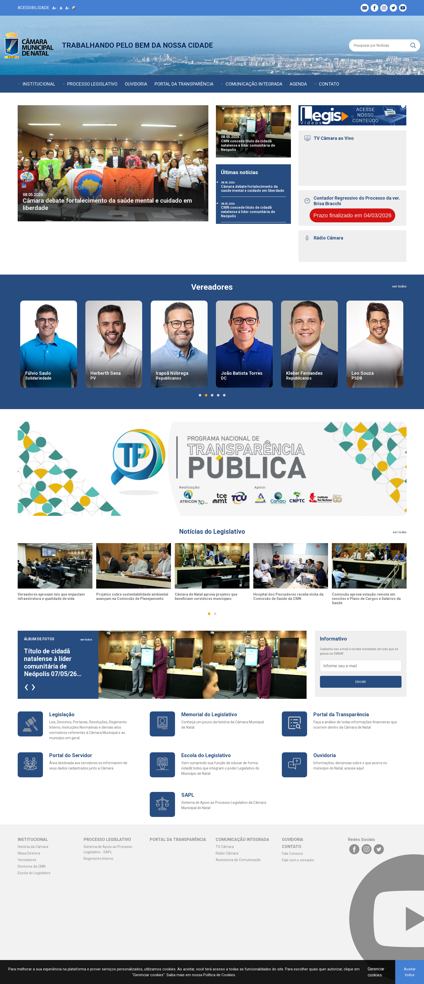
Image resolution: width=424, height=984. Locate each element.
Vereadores (27, 860)
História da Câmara (33, 847)
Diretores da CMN (31, 866)
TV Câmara (225, 847)
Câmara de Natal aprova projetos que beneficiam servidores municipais (206, 596)
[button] (200, 395)
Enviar (360, 682)
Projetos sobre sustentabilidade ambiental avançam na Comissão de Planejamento (132, 596)
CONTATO (329, 84)
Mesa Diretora (29, 853)
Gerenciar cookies (376, 972)
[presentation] (26, 686)
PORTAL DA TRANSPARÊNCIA (184, 84)
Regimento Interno (98, 859)
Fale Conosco (292, 854)
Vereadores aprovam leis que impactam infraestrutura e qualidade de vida (51, 596)
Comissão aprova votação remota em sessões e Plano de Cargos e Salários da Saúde (366, 598)
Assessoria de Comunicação (238, 860)
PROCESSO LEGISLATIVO (92, 84)
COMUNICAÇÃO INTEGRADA (254, 84)
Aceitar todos (410, 972)
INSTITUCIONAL (38, 84)
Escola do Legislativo (34, 873)
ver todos (399, 286)
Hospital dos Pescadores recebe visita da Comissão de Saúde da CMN (288, 596)
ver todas (400, 532)
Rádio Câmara (227, 853)
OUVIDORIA (136, 84)
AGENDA (298, 84)
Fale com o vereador (298, 860)
